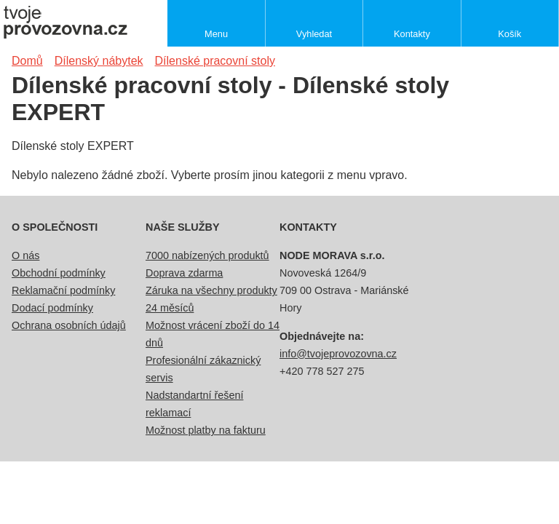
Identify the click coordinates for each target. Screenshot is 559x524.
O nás (25, 255)
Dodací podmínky (52, 308)
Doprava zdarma (184, 273)
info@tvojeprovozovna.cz (338, 354)
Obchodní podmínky (59, 273)
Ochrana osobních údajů (69, 325)
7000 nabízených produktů (207, 255)
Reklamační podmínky (63, 290)
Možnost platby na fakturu (206, 430)
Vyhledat (314, 33)
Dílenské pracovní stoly (215, 61)
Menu (216, 33)
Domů (27, 61)
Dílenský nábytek (99, 61)
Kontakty (412, 33)
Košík (509, 33)
